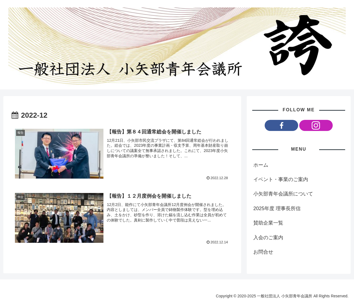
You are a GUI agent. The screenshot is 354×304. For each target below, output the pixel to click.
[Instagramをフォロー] (316, 125)
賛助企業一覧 (268, 223)
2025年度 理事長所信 (277, 208)
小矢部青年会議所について (283, 194)
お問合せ (263, 252)
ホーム (260, 165)
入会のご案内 (268, 237)
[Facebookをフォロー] (281, 125)
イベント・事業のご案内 (280, 179)
